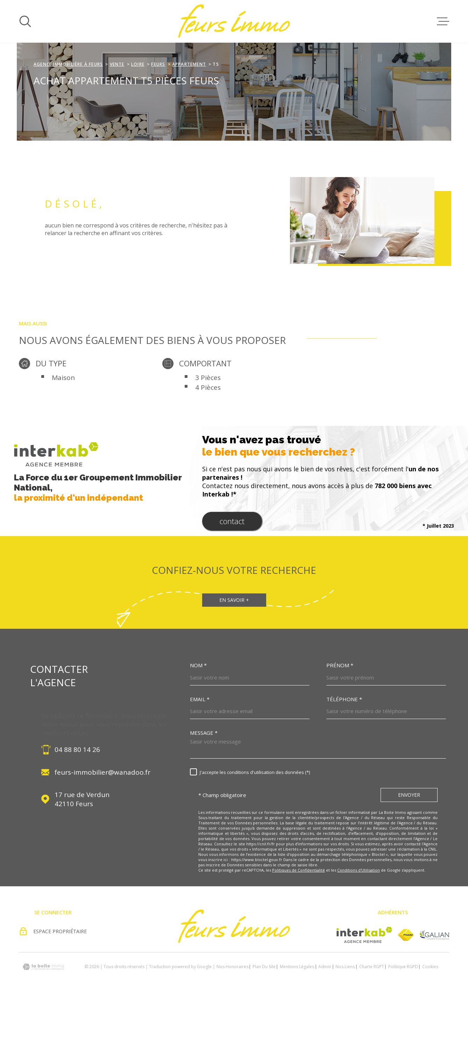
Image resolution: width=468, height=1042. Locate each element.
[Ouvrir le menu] (443, 21)
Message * (204, 777)
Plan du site (264, 1011)
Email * (200, 743)
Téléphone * (344, 743)
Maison (63, 421)
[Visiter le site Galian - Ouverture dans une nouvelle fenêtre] (434, 979)
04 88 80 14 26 (77, 793)
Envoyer (409, 839)
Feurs (158, 108)
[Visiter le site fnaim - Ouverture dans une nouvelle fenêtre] (406, 979)
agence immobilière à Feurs (68, 108)
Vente (117, 108)
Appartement (189, 108)
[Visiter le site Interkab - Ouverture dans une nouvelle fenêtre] (364, 979)
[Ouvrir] (25, 21)
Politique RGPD (403, 1011)
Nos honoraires (232, 1011)
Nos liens (345, 1011)
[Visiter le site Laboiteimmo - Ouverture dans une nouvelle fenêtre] (43, 1011)
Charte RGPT (371, 1011)
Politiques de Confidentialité (298, 914)
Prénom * (339, 709)
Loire (137, 108)
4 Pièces (208, 431)
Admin (324, 1011)
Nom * (198, 709)
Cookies (430, 1011)
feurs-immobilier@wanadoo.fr (102, 816)
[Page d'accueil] (234, 21)
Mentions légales (297, 1011)
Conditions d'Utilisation (358, 914)
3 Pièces (208, 421)
